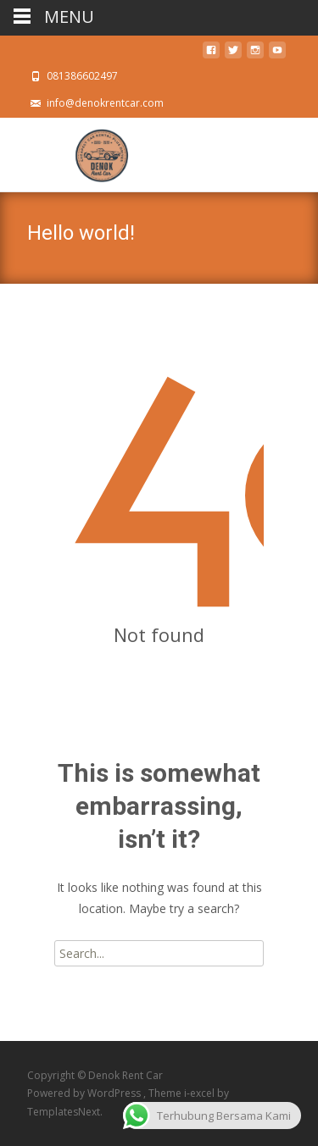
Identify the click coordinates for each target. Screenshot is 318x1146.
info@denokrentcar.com (105, 103)
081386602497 (82, 76)
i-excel (200, 1093)
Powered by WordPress (85, 1093)
